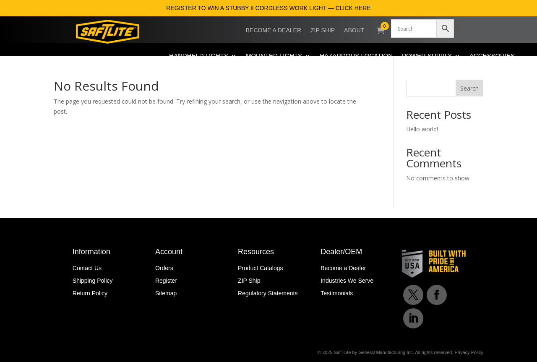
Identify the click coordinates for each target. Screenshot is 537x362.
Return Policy (90, 293)
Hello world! (422, 129)
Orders (164, 268)
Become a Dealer (273, 30)
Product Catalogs (260, 268)
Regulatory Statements (267, 293)
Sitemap (166, 293)
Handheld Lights (198, 56)
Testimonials (337, 293)
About (354, 30)
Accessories (492, 56)
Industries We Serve (347, 281)
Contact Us (87, 268)
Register (166, 281)
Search (469, 88)
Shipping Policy (93, 281)
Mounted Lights (274, 56)
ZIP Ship (322, 30)
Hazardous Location (356, 56)
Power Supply (427, 56)
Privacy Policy (469, 352)
